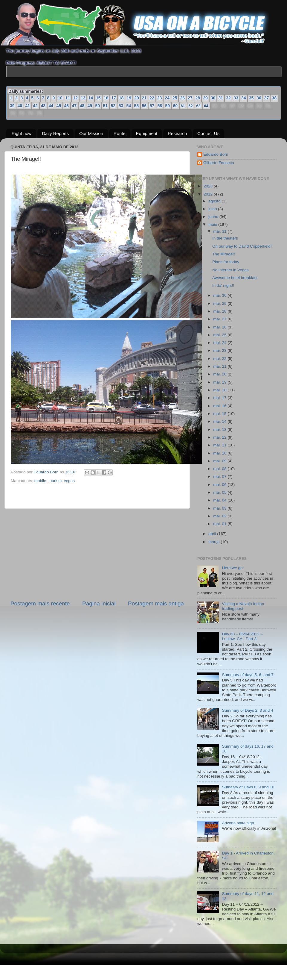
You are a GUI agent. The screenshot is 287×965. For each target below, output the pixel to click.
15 (98, 98)
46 (66, 105)
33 (235, 98)
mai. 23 (220, 350)
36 (259, 98)
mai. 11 (220, 445)
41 (27, 105)
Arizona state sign (238, 823)
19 (128, 98)
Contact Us (208, 133)
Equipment (147, 133)
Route (120, 133)
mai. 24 (220, 342)
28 (198, 98)
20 (136, 98)
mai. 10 (220, 453)
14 (90, 98)
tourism (55, 480)
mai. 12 (220, 437)
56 (144, 105)
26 (182, 98)
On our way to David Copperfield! (242, 246)
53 (121, 105)
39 (12, 105)
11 (67, 98)
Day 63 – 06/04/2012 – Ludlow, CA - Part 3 (242, 636)
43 (43, 105)
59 (167, 105)
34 (243, 98)
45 (59, 105)
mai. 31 (220, 231)
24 (167, 98)
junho (213, 216)
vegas (69, 480)
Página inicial (98, 603)
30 (213, 98)
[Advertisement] (97, 554)
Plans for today (225, 262)
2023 (209, 186)
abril (212, 533)
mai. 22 (220, 358)
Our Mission (91, 133)
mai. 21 (220, 366)
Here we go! (233, 568)
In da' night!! (223, 285)
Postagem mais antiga (156, 603)
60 (175, 105)
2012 (209, 194)
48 (82, 105)
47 (74, 105)
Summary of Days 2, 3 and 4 (247, 710)
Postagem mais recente (40, 603)
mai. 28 (220, 311)
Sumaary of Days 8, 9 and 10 (248, 787)
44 (51, 105)
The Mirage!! (223, 254)
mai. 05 (220, 492)
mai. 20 (220, 374)
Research (177, 133)
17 (113, 98)
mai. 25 (220, 335)
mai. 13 (220, 429)
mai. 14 (220, 421)
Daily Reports (55, 133)
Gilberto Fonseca (218, 162)
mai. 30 (220, 295)
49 (90, 105)
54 (128, 105)
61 (183, 105)
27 (190, 98)
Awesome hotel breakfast (234, 277)
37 (266, 98)
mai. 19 (220, 382)
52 (113, 105)
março (214, 542)
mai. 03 (220, 508)
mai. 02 (220, 516)
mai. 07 (220, 476)
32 (228, 98)
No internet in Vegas (230, 270)
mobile (40, 480)
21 (144, 98)
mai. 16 (220, 406)
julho (213, 209)
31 (220, 98)
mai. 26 (220, 327)
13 (83, 98)
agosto (215, 201)
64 (206, 105)
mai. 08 (220, 468)
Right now (22, 133)
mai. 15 (220, 413)
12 (75, 98)
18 (121, 98)
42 (35, 105)
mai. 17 (220, 398)
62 (191, 105)
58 (160, 105)
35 (251, 98)
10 (60, 98)
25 (174, 98)
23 (159, 98)
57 (152, 105)
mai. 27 (220, 319)
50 (97, 105)
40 (20, 105)
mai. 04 (220, 500)
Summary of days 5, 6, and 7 (248, 674)
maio (213, 224)
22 (151, 98)
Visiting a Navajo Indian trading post (243, 606)
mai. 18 (220, 390)
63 (198, 105)
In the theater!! (225, 238)
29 (205, 98)
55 (136, 105)
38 (274, 98)
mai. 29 (220, 303)
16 (106, 98)
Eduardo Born (47, 472)
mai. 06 (220, 484)
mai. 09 (220, 461)
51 (105, 105)
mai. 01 (220, 524)
